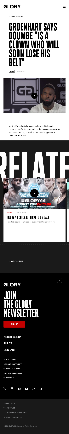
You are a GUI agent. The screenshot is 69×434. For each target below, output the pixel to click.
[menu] (64, 7)
